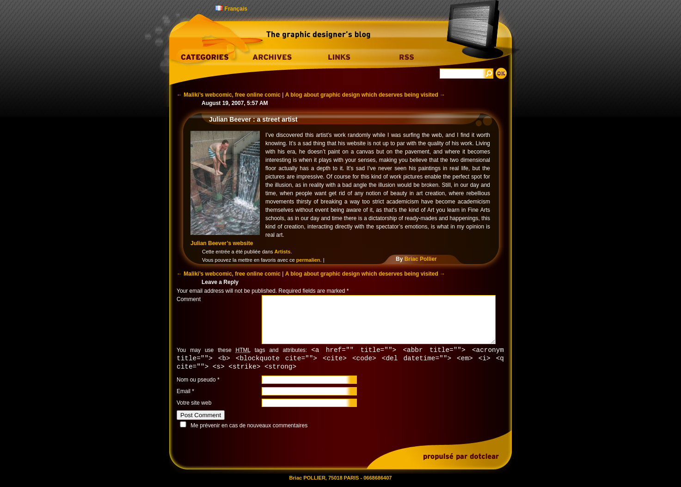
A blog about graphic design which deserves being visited (365, 95)
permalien (308, 260)
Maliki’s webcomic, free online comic (229, 95)
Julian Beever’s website (221, 243)
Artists (283, 251)
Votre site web (194, 404)
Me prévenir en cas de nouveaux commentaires (248, 427)
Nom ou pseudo (196, 381)
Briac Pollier (421, 259)
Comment (189, 299)
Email (183, 392)
